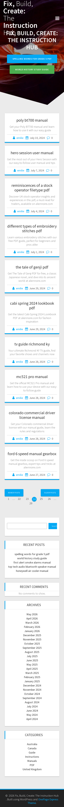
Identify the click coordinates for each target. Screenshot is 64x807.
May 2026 (32, 614)
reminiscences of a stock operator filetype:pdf (32, 188)
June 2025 (32, 660)
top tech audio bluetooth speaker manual (32, 566)
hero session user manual (32, 152)
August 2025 (32, 652)
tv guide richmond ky (32, 344)
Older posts (50, 493)
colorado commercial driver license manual (32, 415)
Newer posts (14, 493)
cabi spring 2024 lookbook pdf (32, 305)
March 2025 (32, 673)
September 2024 (32, 698)
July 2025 (32, 656)
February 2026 (32, 627)
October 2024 (32, 694)
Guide (32, 752)
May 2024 (32, 715)
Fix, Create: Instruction (20, 18)
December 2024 (32, 685)
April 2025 (32, 668)
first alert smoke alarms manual (32, 562)
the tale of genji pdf (32, 267)
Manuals (32, 761)
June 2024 (32, 710)
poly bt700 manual (32, 120)
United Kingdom (32, 769)
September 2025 (32, 648)
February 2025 (32, 677)
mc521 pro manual (32, 376)
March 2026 (32, 622)
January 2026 (32, 631)
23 (28, 499)
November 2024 (32, 689)
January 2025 (32, 681)
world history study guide (32, 69)
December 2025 (32, 635)
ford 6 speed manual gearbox (32, 453)
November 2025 (32, 639)
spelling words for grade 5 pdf (32, 58)
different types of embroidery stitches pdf (32, 228)
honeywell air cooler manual (32, 571)
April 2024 (32, 719)
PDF (32, 765)
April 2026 (32, 618)
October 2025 (32, 643)
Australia (32, 744)
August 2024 (32, 702)
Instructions (32, 756)
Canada (32, 748)
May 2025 (32, 664)
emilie (19, 138)
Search (54, 526)
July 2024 (32, 706)
